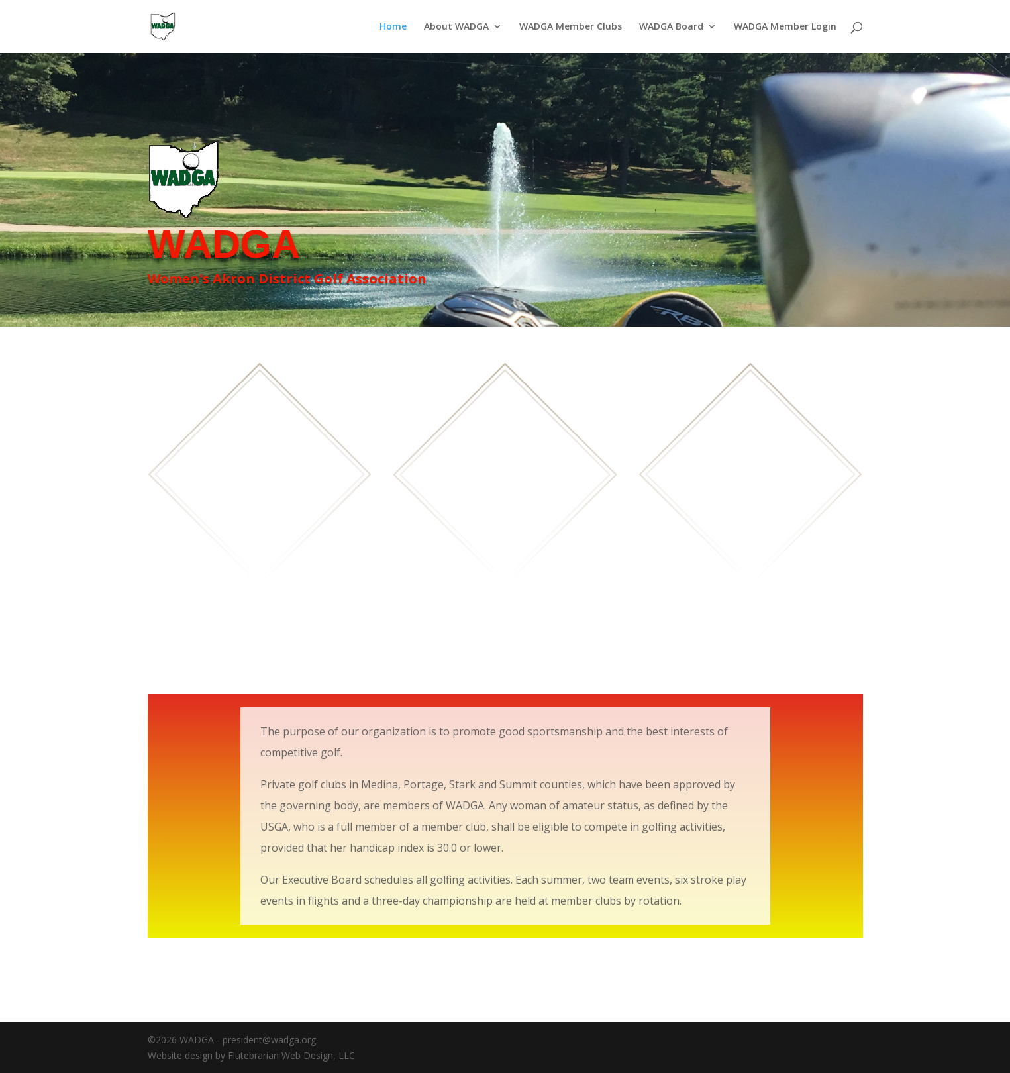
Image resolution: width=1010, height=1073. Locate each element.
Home (393, 27)
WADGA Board (671, 27)
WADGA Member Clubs (570, 27)
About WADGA (456, 27)
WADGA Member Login (785, 27)
